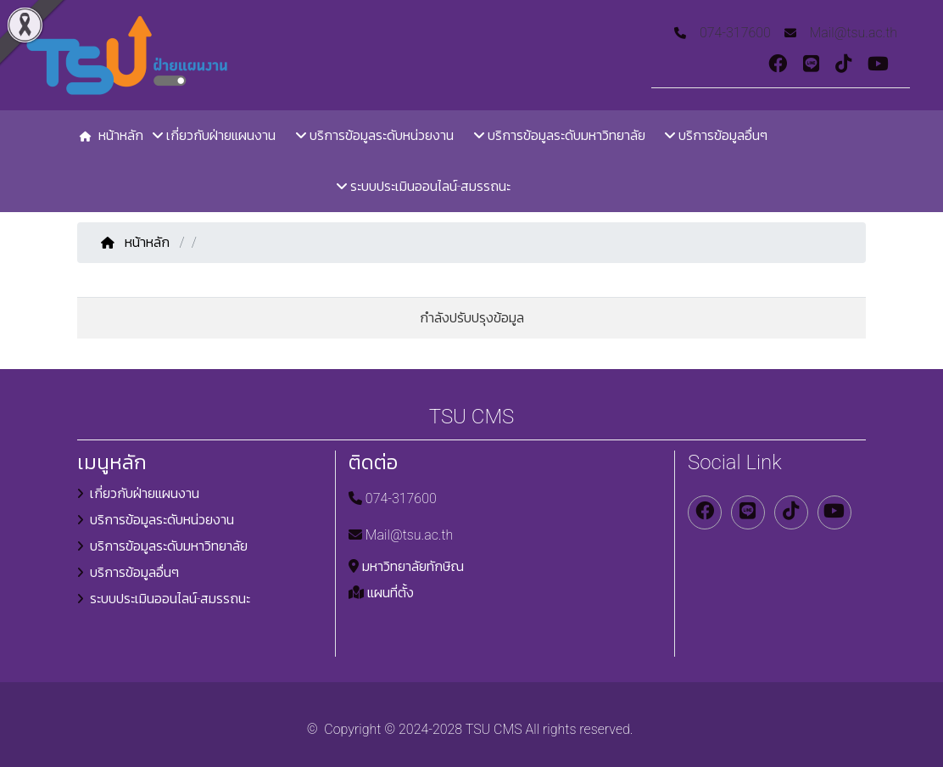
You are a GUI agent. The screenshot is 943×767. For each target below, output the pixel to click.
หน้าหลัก (137, 242)
